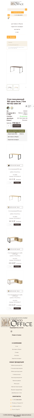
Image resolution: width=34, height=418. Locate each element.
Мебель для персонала (16, 371)
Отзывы (16, 352)
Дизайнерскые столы (17, 392)
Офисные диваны (17, 380)
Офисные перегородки (16, 386)
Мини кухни (16, 383)
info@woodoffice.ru (16, 406)
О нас (17, 32)
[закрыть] (33, 106)
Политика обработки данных (29, 106)
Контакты (17, 29)
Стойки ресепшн (17, 374)
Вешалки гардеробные (16, 389)
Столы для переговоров (16, 368)
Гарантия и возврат (17, 26)
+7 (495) (18, 15)
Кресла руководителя (16, 377)
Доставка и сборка (17, 24)
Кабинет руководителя (16, 365)
